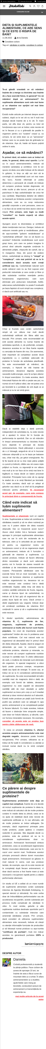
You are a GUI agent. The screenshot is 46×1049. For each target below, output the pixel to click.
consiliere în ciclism (34, 45)
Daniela (24, 38)
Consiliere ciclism (12, 42)
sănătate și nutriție (17, 45)
